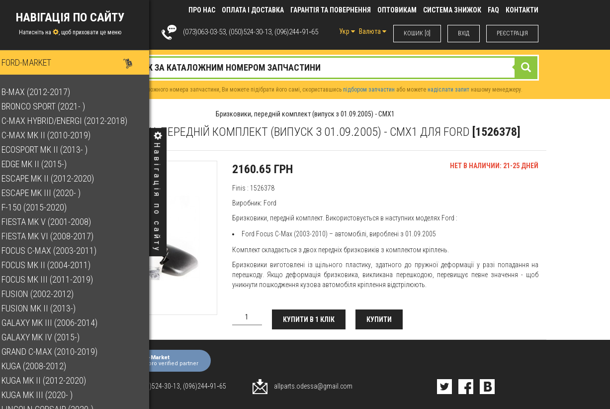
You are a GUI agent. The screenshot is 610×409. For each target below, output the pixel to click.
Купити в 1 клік (309, 319)
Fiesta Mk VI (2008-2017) (56, 236)
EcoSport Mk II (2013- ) (53, 149)
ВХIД (463, 33)
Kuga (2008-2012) (42, 366)
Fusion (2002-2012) (46, 294)
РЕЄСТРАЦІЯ (512, 33)
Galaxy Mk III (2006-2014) (58, 322)
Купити (379, 319)
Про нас (201, 10)
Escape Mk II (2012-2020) (56, 178)
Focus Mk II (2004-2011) (54, 265)
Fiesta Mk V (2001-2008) (54, 221)
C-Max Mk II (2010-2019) (54, 135)
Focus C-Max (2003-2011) (57, 250)
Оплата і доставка (253, 10)
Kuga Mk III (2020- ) (45, 395)
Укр (347, 31)
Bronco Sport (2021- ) (51, 106)
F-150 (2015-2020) (42, 207)
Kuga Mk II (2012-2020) (52, 380)
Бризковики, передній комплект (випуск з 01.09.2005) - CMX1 (305, 114)
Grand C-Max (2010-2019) (58, 351)
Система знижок (452, 10)
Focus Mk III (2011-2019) (55, 279)
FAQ (493, 10)
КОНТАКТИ (522, 10)
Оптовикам (397, 10)
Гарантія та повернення (330, 10)
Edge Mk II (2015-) (42, 164)
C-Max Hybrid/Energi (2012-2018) (73, 120)
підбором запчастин (369, 89)
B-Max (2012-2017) (44, 92)
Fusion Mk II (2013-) (47, 308)
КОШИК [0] (417, 33)
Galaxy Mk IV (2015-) (49, 337)
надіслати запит (448, 89)
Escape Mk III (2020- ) (49, 193)
